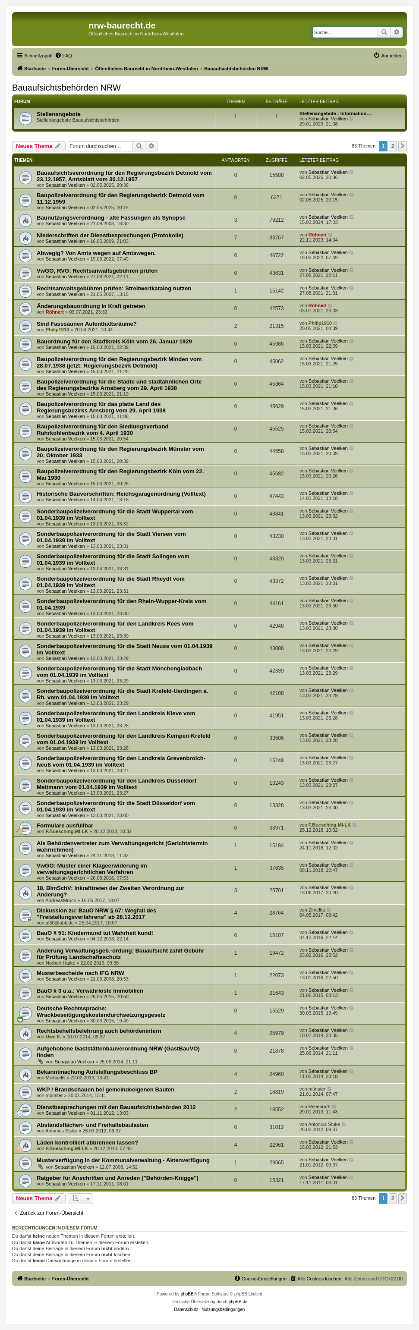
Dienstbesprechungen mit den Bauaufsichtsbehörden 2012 (116, 1107)
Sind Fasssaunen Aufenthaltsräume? (87, 324)
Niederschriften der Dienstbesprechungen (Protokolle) (110, 235)
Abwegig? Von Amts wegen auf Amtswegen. (96, 253)
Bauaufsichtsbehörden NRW (66, 87)
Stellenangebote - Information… (335, 113)
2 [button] (392, 146)
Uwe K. (54, 1036)
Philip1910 (57, 329)
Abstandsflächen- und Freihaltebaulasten (92, 1125)
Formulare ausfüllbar (65, 825)
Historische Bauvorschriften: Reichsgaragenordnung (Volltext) (121, 493)
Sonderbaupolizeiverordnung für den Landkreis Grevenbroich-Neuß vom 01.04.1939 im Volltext (121, 761)
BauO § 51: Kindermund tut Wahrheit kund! (95, 933)
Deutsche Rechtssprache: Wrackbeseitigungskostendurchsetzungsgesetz (101, 1011)
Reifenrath (320, 1106)
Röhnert (318, 234)
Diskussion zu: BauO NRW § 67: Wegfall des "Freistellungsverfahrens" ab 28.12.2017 (96, 913)
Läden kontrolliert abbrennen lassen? (87, 1142)
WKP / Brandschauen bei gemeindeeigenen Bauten (105, 1089)
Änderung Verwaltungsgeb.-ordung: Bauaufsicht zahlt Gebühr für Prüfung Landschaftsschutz (120, 953)
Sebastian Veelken (328, 118)
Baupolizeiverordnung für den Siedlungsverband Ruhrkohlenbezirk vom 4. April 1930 (103, 429)
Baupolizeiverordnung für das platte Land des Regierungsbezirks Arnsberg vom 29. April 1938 (101, 407)
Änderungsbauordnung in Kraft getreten (91, 306)
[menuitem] (63, 55)
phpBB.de (238, 1301)
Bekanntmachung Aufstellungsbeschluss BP (97, 1072)
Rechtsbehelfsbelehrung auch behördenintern (99, 1031)
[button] (402, 146)
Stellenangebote (59, 114)
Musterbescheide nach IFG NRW (80, 973)
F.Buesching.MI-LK (67, 831)
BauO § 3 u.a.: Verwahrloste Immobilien (90, 990)
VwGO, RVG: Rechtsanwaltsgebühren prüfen (97, 270)
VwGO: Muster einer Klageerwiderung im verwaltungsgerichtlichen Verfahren (92, 868)
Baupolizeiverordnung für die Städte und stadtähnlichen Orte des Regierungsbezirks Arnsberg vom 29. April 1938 (119, 384)
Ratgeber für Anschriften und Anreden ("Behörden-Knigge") (117, 1178)
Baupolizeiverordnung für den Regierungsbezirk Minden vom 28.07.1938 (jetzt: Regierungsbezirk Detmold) (119, 362)
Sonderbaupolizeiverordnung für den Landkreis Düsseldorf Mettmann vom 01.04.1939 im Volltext (116, 783)
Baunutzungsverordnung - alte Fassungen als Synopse (111, 217)
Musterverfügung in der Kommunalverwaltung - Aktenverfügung (123, 1160)
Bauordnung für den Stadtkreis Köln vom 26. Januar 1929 (114, 341)
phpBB (187, 1294)
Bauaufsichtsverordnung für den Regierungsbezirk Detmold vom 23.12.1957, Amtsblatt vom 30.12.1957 (124, 176)
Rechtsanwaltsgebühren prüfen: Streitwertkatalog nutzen (114, 288)
